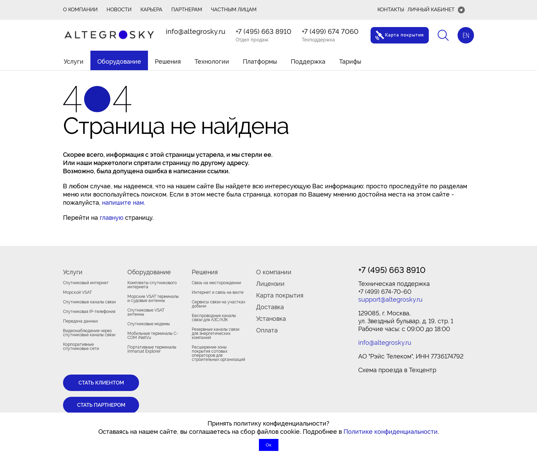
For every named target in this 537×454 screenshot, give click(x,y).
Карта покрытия (279, 295)
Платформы (260, 61)
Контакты (390, 10)
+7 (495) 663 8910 (263, 31)
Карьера (151, 10)
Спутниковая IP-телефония (89, 311)
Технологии (212, 61)
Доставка (270, 307)
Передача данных (80, 321)
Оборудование (119, 61)
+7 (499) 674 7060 (330, 31)
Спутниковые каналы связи (89, 302)
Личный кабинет (431, 10)
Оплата (267, 330)
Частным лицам (234, 10)
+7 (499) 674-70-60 (384, 291)
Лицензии (270, 283)
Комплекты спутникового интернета (152, 284)
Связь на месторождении (216, 282)
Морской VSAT (77, 292)
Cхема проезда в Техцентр (397, 370)
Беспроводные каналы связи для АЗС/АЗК (214, 317)
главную (111, 217)
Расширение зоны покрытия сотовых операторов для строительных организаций (218, 353)
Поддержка (308, 61)
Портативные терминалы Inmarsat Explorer (151, 349)
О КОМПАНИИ (80, 10)
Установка (271, 318)
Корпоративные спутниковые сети (81, 346)
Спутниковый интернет (86, 282)
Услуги (74, 61)
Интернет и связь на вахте (217, 292)
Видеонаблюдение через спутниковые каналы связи (89, 332)
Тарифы (350, 61)
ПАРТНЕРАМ (186, 10)
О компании (273, 272)
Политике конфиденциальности (391, 431)
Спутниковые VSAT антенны (145, 312)
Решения (168, 61)
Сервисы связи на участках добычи (218, 304)
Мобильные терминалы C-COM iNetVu (152, 335)
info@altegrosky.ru (195, 31)
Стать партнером (101, 405)
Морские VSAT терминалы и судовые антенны (153, 298)
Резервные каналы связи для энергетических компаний (215, 333)
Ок (269, 444)
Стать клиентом (101, 383)
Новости (119, 10)
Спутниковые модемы (148, 323)
